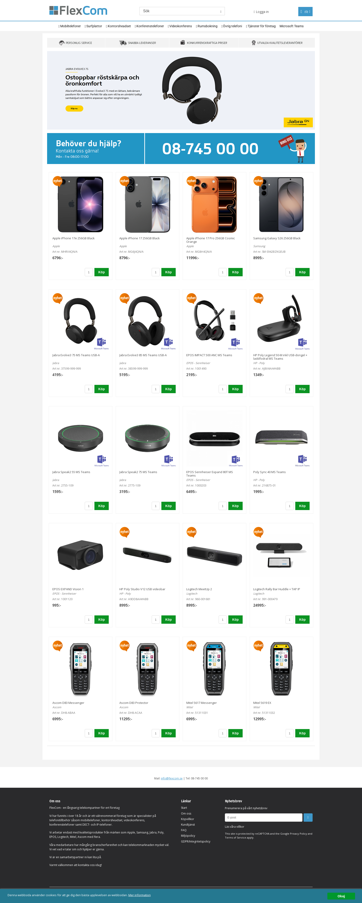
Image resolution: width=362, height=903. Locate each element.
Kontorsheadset (119, 26)
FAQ (184, 830)
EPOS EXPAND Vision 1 (68, 589)
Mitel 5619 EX (262, 703)
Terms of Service (235, 837)
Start (184, 808)
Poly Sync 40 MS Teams (269, 472)
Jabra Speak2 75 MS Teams (138, 472)
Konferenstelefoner (150, 26)
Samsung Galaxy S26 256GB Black (277, 238)
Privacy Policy (298, 833)
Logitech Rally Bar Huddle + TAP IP (276, 589)
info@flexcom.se (172, 778)
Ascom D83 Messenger (68, 703)
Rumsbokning (207, 26)
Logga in (261, 11)
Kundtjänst (188, 825)
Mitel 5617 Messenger (201, 703)
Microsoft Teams (292, 26)
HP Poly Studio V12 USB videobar (142, 589)
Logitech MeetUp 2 (199, 589)
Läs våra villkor (234, 827)
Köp (101, 272)
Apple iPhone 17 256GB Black (139, 238)
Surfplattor (94, 26)
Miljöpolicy (188, 836)
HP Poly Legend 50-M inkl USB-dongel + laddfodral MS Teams (280, 357)
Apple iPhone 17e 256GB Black (73, 238)
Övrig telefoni (232, 26)
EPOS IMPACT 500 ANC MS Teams (209, 355)
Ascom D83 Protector (133, 703)
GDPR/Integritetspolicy (195, 841)
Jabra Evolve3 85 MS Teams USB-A (143, 355)
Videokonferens (180, 26)
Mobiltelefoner (70, 26)
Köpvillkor (187, 819)
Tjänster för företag (262, 26)
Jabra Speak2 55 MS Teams (71, 472)
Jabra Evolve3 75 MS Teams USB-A (76, 355)
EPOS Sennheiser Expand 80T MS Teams (209, 473)
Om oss (186, 813)
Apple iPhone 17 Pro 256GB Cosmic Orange (210, 240)
